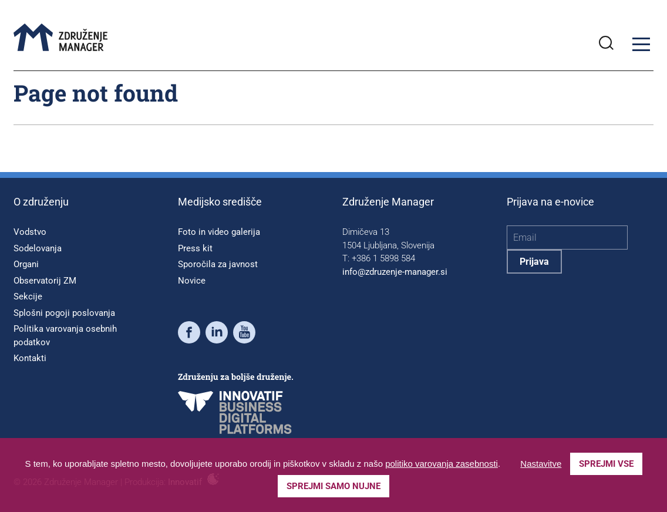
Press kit (195, 248)
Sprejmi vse (606, 464)
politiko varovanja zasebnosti (441, 464)
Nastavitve (540, 464)
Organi (26, 264)
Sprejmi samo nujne (333, 486)
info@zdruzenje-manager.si (394, 272)
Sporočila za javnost (218, 264)
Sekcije (28, 296)
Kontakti (30, 358)
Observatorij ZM (45, 280)
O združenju (41, 202)
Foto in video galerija (219, 232)
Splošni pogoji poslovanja (64, 313)
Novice (192, 280)
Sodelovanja (38, 248)
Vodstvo (30, 232)
